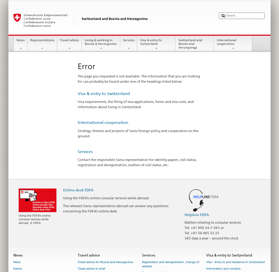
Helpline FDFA (197, 214)
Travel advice (69, 44)
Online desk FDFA (78, 190)
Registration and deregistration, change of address (170, 264)
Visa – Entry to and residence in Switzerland (235, 262)
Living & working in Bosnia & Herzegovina (101, 44)
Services (128, 44)
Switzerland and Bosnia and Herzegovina (195, 44)
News (20, 44)
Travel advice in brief (91, 268)
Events (17, 268)
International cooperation (233, 44)
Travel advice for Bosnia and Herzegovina (105, 262)
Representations (42, 44)
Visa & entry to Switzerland (156, 44)
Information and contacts (223, 268)
